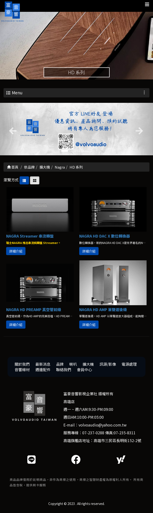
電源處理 (129, 365)
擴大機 (88, 365)
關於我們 (22, 365)
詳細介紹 (15, 252)
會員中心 (84, 370)
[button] (11, 130)
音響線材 (22, 370)
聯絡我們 (63, 370)
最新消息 (42, 365)
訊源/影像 (107, 365)
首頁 (12, 167)
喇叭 (73, 365)
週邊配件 (42, 370)
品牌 (60, 365)
